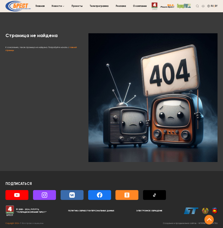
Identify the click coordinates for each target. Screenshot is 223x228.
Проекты (77, 6)
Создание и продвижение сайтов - (190, 223)
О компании (140, 6)
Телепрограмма (99, 6)
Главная (39, 6)
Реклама (121, 6)
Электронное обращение (149, 211)
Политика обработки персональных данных (91, 211)
